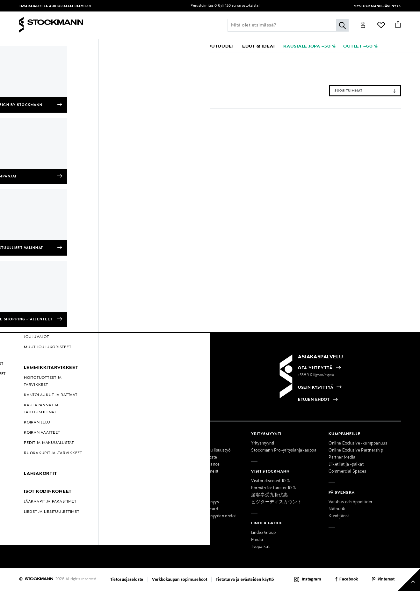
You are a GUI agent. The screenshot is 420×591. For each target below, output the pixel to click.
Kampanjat (29, 485)
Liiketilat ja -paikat (346, 464)
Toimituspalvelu (111, 516)
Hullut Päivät (31, 492)
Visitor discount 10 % (270, 481)
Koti (66, 58)
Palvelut (83, 6)
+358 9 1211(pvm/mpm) (316, 375)
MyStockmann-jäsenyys (377, 6)
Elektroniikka (88, 58)
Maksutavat (30, 443)
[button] (43, 46)
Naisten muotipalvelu (117, 488)
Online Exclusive (35, 478)
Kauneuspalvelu (112, 502)
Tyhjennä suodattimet (73, 72)
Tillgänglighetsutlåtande (197, 464)
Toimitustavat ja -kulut (40, 450)
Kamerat (113, 58)
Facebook (348, 579)
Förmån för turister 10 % (273, 488)
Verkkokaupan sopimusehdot (179, 580)
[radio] (51, 388)
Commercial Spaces (347, 471)
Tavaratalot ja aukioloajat (47, 6)
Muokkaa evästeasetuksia (44, 514)
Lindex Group (263, 533)
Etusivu (26, 58)
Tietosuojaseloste (126, 580)
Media (257, 540)
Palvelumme (108, 481)
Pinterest (386, 579)
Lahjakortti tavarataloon (119, 523)
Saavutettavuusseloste (195, 457)
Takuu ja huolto (33, 464)
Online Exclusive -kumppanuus (358, 443)
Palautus (27, 457)
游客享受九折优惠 (269, 495)
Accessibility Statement (196, 471)
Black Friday (30, 499)
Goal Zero (48, 58)
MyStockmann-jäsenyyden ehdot (205, 516)
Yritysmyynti (262, 443)
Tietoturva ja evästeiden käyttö (245, 580)
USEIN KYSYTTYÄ (315, 387)
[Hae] (342, 25)
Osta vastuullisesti (191, 443)
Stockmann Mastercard (196, 509)
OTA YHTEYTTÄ (315, 368)
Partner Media (342, 457)
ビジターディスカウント (276, 502)
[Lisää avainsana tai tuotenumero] (288, 25)
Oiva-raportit (31, 507)
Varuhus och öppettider (350, 502)
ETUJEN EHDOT (313, 400)
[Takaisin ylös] (409, 580)
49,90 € (129, 255)
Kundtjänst (339, 516)
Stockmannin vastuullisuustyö (202, 450)
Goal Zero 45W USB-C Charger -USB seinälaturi (155, 245)
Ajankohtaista (110, 450)
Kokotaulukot (32, 471)
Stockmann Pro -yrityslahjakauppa (283, 450)
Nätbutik (337, 509)
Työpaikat (260, 547)
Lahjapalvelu (108, 509)
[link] (186, 46)
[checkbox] (115, 390)
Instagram (311, 579)
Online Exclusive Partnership (356, 450)
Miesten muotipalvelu (117, 495)
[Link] (363, 25)
